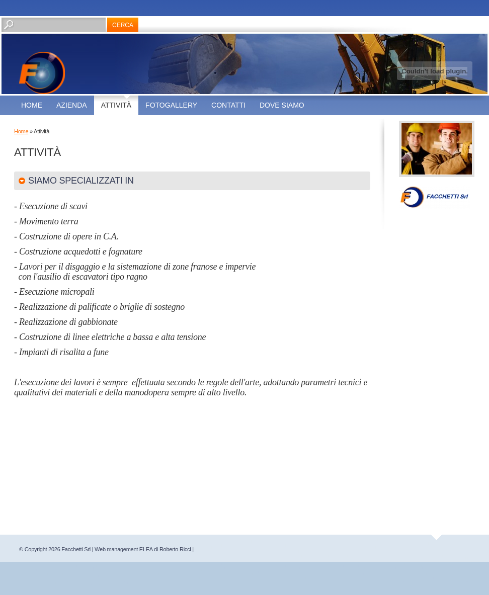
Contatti (228, 105)
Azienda (71, 105)
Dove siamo (282, 105)
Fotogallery (171, 105)
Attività (116, 105)
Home (31, 105)
